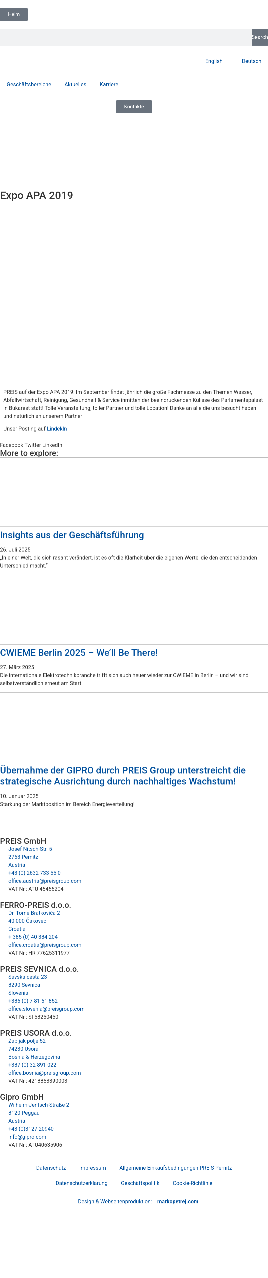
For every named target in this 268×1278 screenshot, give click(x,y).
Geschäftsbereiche (29, 84)
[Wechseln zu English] (211, 61)
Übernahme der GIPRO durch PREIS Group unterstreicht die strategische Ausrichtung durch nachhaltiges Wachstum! (123, 776)
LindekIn (57, 429)
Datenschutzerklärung (82, 1183)
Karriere (109, 84)
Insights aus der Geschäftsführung (72, 535)
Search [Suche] (260, 37)
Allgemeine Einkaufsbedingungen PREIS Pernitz (175, 1168)
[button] (11, 445)
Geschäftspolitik (140, 1183)
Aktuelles (75, 84)
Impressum (92, 1168)
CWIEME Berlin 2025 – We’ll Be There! (79, 652)
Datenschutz (51, 1168)
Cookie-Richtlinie (192, 1183)
